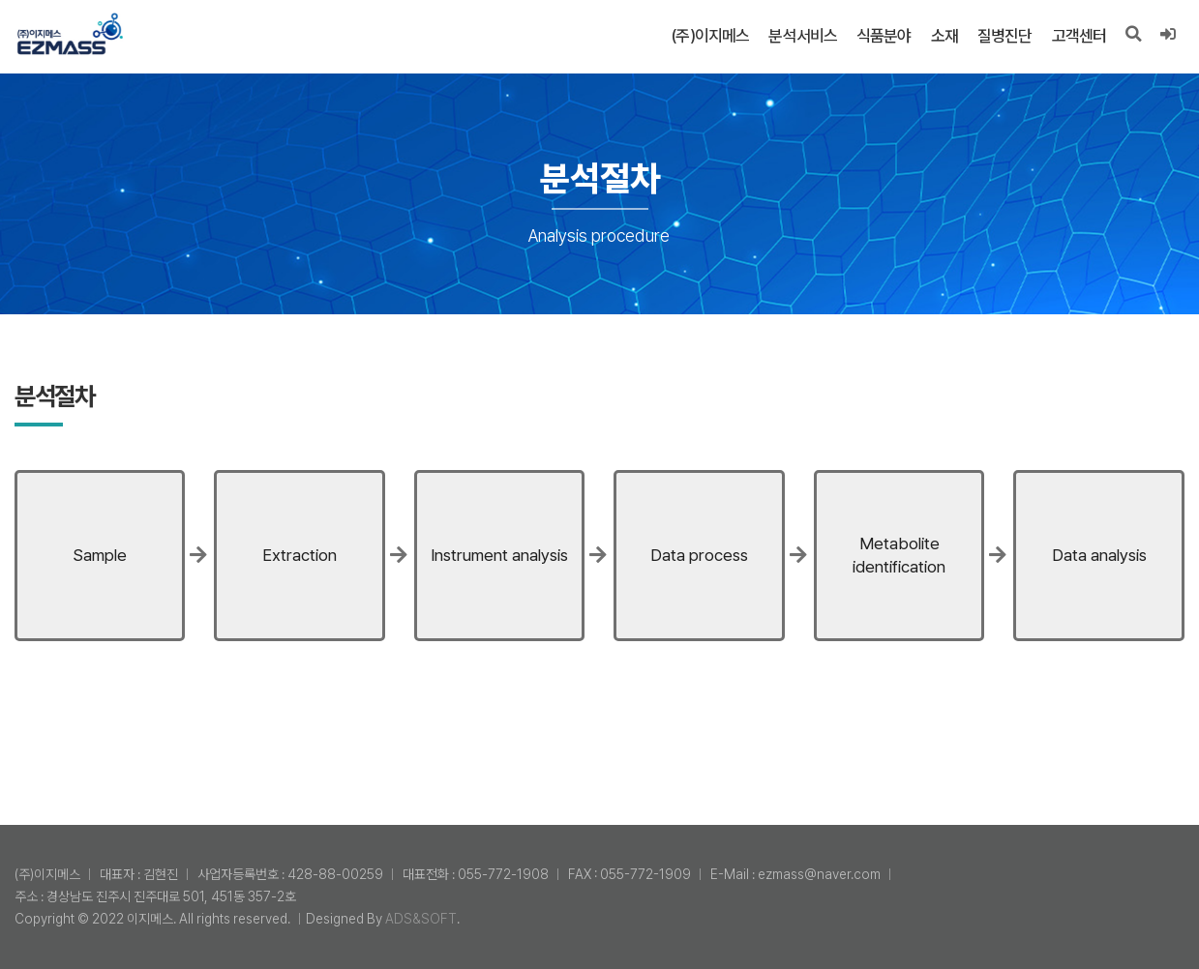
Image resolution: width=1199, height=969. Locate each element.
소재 (943, 35)
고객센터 (1078, 35)
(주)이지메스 (710, 35)
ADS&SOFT (421, 918)
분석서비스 (802, 35)
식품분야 (883, 35)
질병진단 (1004, 35)
